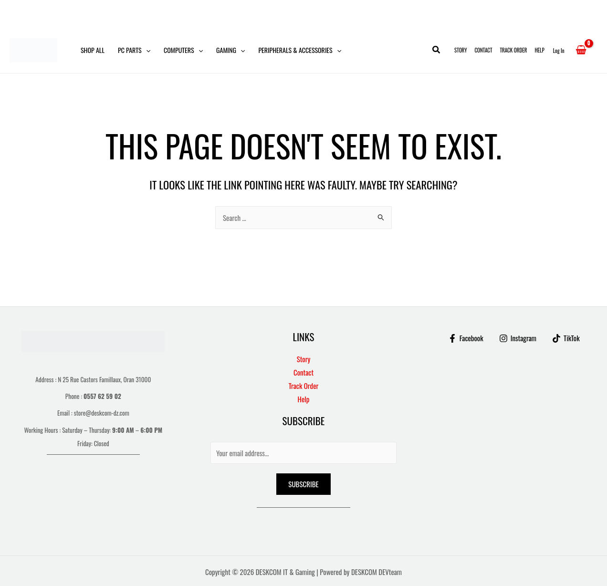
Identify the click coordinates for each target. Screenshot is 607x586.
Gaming (230, 50)
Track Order (513, 50)
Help (539, 50)
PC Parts (134, 50)
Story (460, 50)
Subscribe (303, 484)
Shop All (93, 50)
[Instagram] (517, 338)
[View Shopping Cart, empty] (581, 50)
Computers (183, 50)
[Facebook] (465, 338)
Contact (483, 50)
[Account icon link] (559, 50)
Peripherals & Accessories (299, 50)
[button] (146, 50)
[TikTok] (566, 338)
